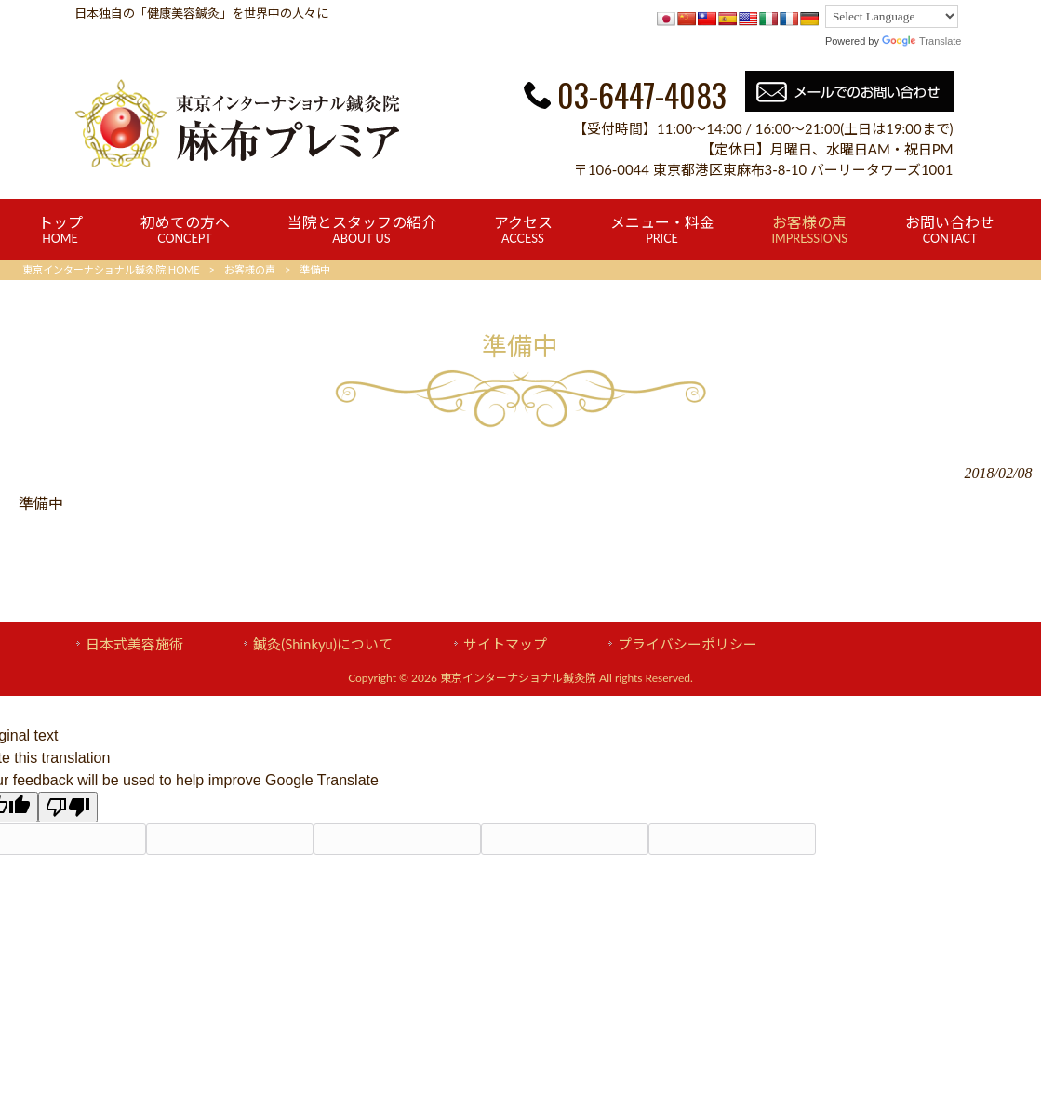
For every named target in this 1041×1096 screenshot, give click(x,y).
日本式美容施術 (134, 643)
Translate (921, 41)
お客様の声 (249, 269)
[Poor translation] (68, 807)
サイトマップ (505, 643)
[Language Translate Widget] (891, 16)
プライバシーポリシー (687, 643)
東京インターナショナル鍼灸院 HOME (111, 269)
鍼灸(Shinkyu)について (323, 643)
